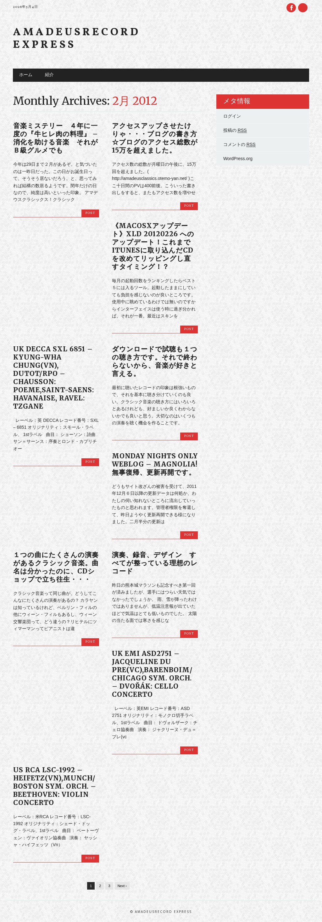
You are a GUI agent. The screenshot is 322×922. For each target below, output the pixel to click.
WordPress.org (238, 158)
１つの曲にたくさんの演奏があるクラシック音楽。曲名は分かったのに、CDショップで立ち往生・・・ (56, 567)
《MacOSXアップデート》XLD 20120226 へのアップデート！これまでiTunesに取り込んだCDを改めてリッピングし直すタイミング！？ (153, 246)
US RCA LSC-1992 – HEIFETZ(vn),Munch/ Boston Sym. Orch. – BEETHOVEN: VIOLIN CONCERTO (54, 786)
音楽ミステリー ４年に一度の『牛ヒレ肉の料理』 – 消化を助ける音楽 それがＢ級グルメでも (55, 137)
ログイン (232, 116)
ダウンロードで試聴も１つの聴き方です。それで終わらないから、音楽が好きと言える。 (154, 361)
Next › (122, 886)
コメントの (239, 144)
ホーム (25, 75)
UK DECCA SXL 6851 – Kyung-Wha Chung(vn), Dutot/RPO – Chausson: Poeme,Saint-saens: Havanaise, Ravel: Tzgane (53, 378)
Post (90, 213)
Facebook (291, 7)
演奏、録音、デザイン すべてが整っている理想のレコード (155, 562)
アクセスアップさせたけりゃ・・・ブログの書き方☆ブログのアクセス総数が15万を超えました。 (155, 137)
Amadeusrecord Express (76, 39)
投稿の (235, 130)
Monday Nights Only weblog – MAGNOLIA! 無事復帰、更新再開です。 (155, 464)
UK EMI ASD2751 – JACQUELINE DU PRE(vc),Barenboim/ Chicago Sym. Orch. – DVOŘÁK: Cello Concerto (152, 674)
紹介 (49, 75)
